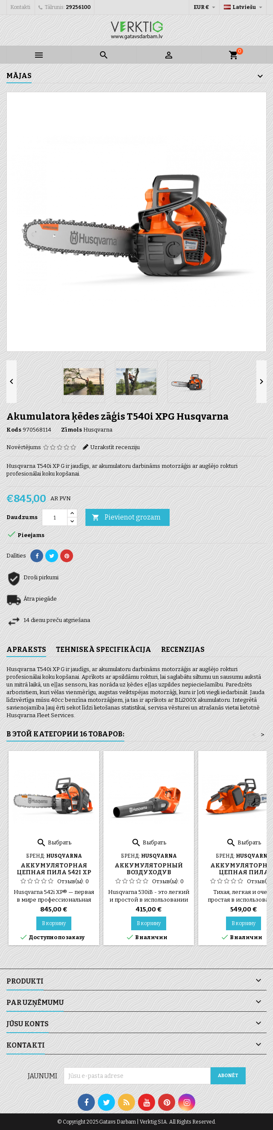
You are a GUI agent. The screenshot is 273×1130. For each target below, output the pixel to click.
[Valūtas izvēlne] (205, 7)
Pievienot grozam (126, 517)
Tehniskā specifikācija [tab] (103, 649)
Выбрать (53, 842)
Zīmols (71, 429)
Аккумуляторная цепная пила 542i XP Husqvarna (54, 872)
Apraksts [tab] (26, 649)
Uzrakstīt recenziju (115, 447)
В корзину (54, 923)
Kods (13, 429)
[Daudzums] (55, 517)
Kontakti (20, 7)
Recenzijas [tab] (183, 649)
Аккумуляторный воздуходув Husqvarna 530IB (148, 872)
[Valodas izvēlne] (244, 7)
